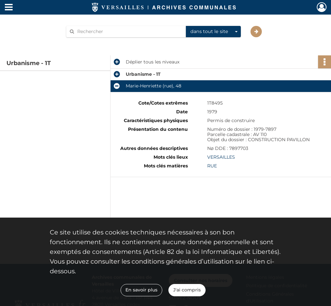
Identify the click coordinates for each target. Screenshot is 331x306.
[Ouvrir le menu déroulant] (9, 8)
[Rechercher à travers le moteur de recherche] (129, 31)
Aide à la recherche (91, 42)
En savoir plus (141, 290)
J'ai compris (187, 290)
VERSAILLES (221, 157)
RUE (212, 166)
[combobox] (213, 32)
